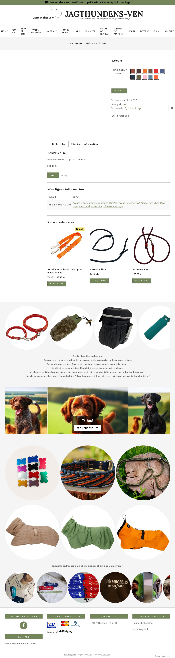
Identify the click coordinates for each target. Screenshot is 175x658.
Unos (90, 655)
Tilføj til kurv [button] (56, 283)
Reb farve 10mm (120, 71)
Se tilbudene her (87, 428)
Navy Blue (154, 202)
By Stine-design (133, 108)
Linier (125, 104)
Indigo (144, 202)
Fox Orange (102, 202)
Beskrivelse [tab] (58, 144)
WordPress (106, 655)
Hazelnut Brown (117, 202)
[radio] (133, 71)
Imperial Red (133, 202)
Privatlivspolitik (140, 629)
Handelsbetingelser (142, 622)
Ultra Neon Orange (113, 206)
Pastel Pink (84, 206)
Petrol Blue (96, 206)
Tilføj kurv (119, 90)
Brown (92, 202)
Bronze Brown (80, 202)
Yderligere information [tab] (84, 144)
